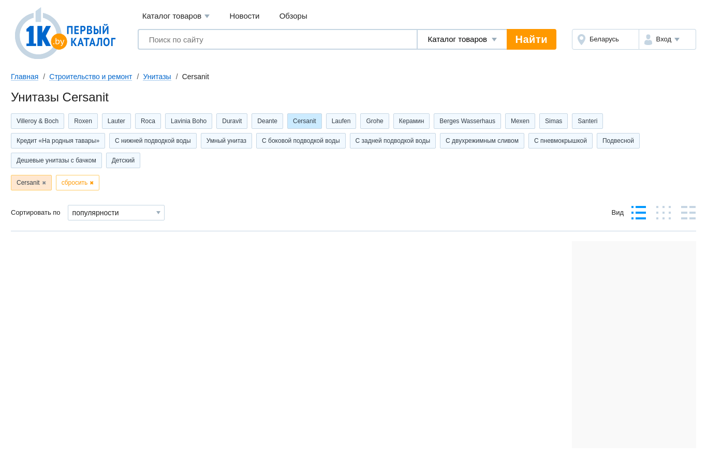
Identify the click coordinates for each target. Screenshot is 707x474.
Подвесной (618, 140)
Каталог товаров (176, 16)
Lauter (116, 121)
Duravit (232, 121)
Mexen (520, 121)
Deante (267, 121)
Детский (123, 160)
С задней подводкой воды (393, 140)
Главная (24, 76)
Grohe (374, 121)
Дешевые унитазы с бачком (56, 160)
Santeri (587, 121)
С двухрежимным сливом (482, 140)
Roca (148, 121)
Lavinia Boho (189, 121)
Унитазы (157, 76)
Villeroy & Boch (37, 121)
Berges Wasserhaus (467, 121)
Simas (553, 121)
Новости (244, 15)
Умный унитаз (226, 140)
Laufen (341, 121)
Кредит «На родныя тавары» (58, 140)
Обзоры (293, 15)
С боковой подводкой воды (301, 140)
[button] (667, 39)
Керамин (411, 121)
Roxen (83, 121)
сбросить (75, 182)
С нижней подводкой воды (153, 140)
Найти (531, 39)
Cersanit (304, 121)
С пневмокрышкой (560, 140)
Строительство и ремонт (90, 76)
